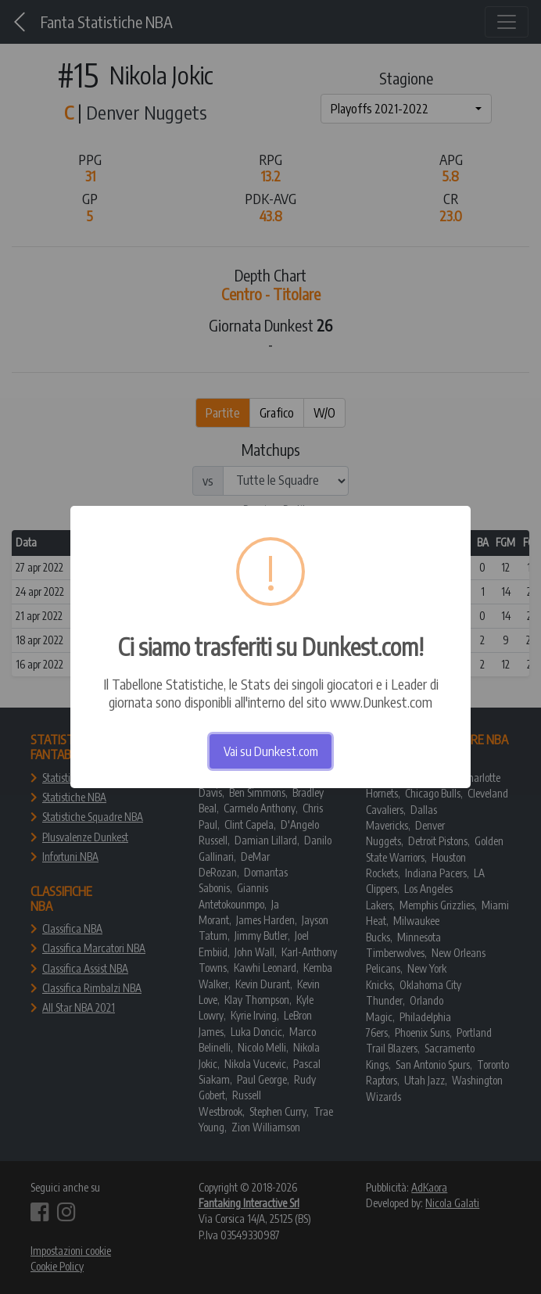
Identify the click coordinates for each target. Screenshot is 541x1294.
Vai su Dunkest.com (271, 751)
